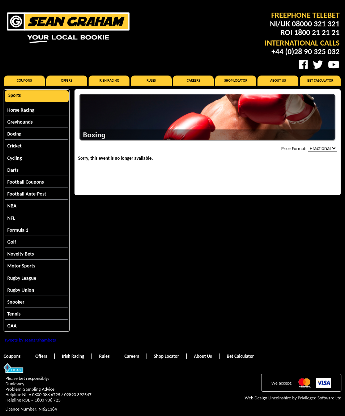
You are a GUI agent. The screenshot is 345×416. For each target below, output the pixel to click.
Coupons (24, 80)
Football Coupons (25, 182)
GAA (12, 326)
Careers (193, 80)
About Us (278, 80)
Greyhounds (20, 122)
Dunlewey (14, 383)
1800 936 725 (48, 400)
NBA (11, 206)
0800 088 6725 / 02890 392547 (61, 394)
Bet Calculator (320, 80)
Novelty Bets (20, 254)
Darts (12, 170)
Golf (11, 242)
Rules (151, 80)
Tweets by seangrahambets (30, 340)
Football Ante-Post (26, 194)
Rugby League (21, 278)
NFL (11, 218)
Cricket (14, 146)
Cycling (14, 158)
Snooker (16, 302)
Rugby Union (20, 290)
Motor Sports (21, 266)
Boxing (14, 134)
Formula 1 (17, 230)
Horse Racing (20, 110)
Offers (66, 80)
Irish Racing (109, 80)
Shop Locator (235, 80)
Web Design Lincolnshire (268, 397)
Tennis (14, 314)
